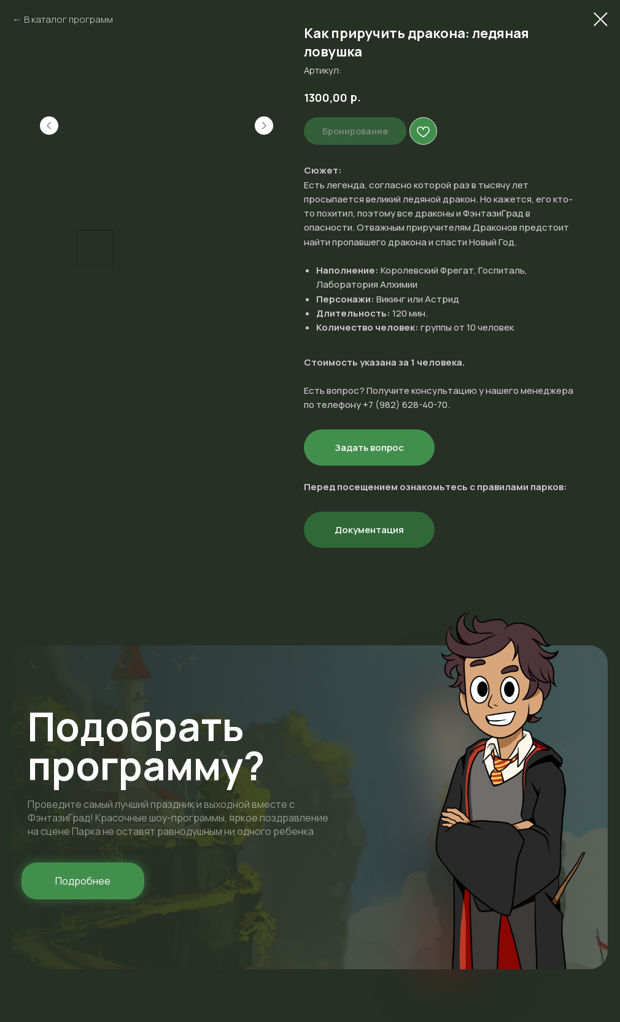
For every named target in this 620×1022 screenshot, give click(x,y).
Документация (369, 529)
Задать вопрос (369, 447)
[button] (82, 881)
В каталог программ (68, 19)
